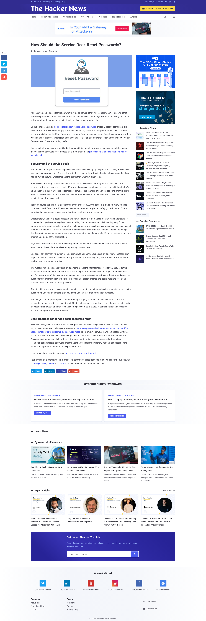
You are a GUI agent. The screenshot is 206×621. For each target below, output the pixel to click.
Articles (172, 490)
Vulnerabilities (69, 17)
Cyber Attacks (87, 17)
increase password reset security (81, 353)
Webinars (103, 17)
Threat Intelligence (49, 17)
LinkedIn (63, 363)
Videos (165, 490)
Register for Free (117, 416)
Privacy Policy (72, 609)
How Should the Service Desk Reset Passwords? (76, 44)
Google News (40, 363)
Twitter (50, 363)
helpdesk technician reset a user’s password (75, 127)
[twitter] (42, 587)
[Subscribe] (134, 554)
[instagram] (115, 587)
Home (33, 17)
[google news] (163, 586)
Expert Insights (118, 17)
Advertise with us (38, 606)
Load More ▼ (142, 215)
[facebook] (139, 587)
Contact (34, 609)
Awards (133, 17)
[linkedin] (67, 587)
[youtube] (91, 587)
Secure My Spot (42, 413)
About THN (35, 603)
